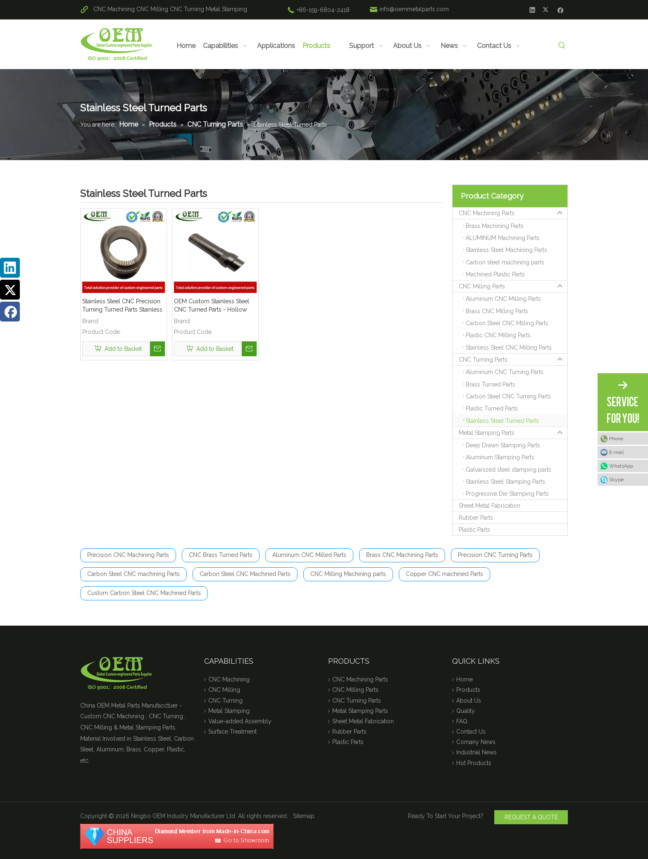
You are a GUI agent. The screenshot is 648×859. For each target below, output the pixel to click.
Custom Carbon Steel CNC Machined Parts (144, 593)
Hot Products (473, 763)
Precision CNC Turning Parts (495, 555)
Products (468, 689)
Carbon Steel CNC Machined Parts (245, 574)
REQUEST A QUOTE (531, 817)
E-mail (616, 452)
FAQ (461, 721)
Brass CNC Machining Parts (402, 555)
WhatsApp (621, 466)
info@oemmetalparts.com (414, 9)
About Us (468, 700)
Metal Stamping (226, 9)
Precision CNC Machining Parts (128, 555)
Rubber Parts (476, 517)
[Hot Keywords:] (561, 45)
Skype (616, 479)
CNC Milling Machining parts (348, 574)
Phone (616, 438)
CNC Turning (187, 9)
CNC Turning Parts (513, 359)
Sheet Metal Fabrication (489, 505)
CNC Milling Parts (513, 286)
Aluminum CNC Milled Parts (309, 555)
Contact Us (471, 731)
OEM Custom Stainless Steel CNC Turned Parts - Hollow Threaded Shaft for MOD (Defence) (211, 306)
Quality (465, 711)
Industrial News (476, 752)
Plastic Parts (474, 529)
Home (464, 679)
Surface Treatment (232, 731)
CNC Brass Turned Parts (221, 555)
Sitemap (303, 816)
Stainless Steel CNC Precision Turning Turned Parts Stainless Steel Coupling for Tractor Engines (122, 306)
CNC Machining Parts (513, 213)
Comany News (476, 742)
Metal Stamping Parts (513, 433)
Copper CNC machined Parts (444, 574)
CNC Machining (114, 9)
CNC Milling (152, 9)
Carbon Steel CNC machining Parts (133, 574)
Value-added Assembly (240, 721)
